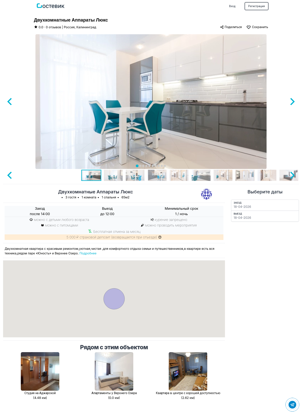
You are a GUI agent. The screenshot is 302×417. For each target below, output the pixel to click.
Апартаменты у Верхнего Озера (114, 393)
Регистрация (256, 6)
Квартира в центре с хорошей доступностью (188, 393)
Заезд (238, 202)
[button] (91, 175)
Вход (232, 6)
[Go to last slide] (10, 101)
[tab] (137, 166)
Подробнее (88, 253)
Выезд (238, 213)
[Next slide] (292, 101)
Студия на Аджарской (40, 393)
